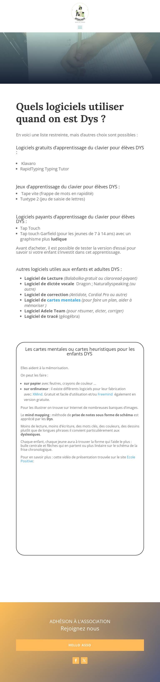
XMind (37, 394)
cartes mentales (64, 300)
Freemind (105, 394)
